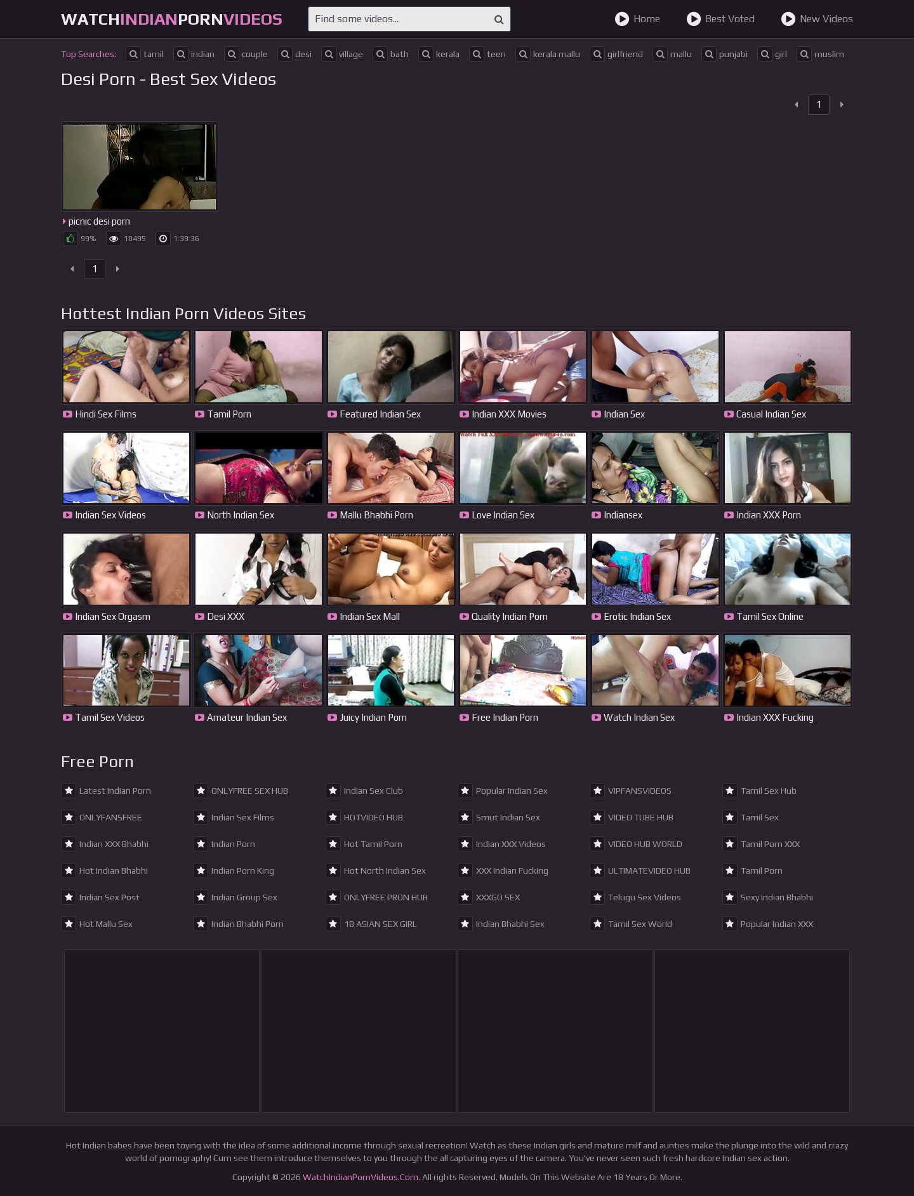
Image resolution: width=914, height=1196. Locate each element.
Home (637, 19)
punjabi (724, 54)
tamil (145, 54)
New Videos (817, 19)
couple (246, 54)
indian (194, 54)
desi (294, 54)
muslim (820, 54)
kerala (439, 54)
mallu (672, 54)
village (342, 54)
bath (391, 54)
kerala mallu (547, 54)
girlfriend (616, 54)
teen (487, 54)
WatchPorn (171, 19)
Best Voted (720, 19)
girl (772, 54)
